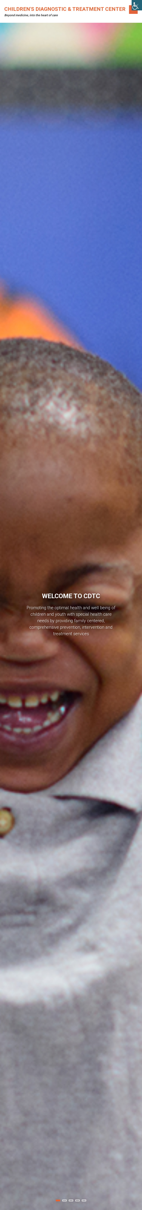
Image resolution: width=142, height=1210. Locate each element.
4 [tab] (77, 1200)
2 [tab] (64, 1200)
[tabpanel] (71, 616)
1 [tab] (58, 1200)
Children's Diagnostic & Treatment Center (65, 9)
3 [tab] (71, 1200)
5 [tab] (84, 1200)
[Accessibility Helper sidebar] (137, 5)
